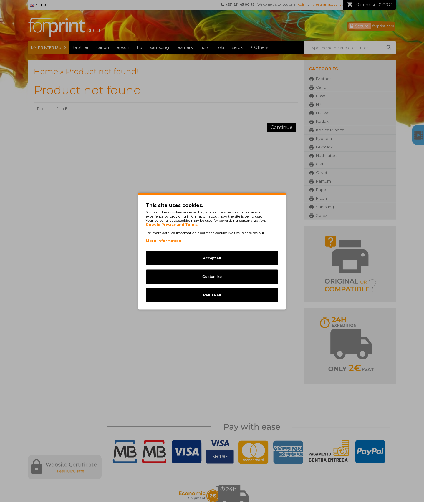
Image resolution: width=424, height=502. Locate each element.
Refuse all (212, 295)
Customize (212, 276)
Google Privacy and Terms (172, 224)
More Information (163, 240)
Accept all (212, 258)
